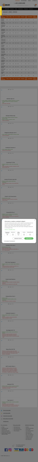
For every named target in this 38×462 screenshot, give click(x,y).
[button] (19, 229)
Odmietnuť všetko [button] (18, 238)
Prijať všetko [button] (28, 238)
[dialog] (19, 231)
